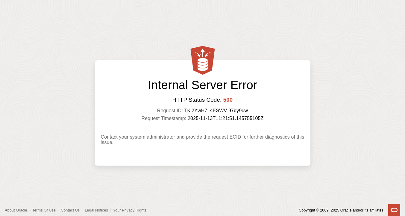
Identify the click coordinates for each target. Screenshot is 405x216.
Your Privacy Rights (129, 210)
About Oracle (16, 210)
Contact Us (70, 210)
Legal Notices (96, 210)
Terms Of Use (44, 210)
